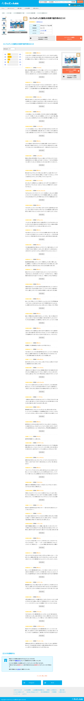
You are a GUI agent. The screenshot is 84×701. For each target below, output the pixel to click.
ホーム (3, 8)
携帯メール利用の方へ (52, 690)
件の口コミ (39, 22)
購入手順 (19, 8)
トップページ (17, 694)
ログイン (80, 2)
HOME (3, 13)
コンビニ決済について (19, 692)
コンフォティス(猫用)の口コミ (42, 13)
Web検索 (50, 2)
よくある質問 (27, 8)
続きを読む (41, 62)
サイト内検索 (43, 2)
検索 (73, 1)
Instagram (31, 682)
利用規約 (54, 692)
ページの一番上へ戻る (42, 675)
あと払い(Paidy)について (32, 692)
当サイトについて (11, 8)
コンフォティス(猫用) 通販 (31, 13)
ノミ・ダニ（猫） (9, 13)
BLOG (52, 682)
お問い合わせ (35, 8)
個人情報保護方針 (45, 692)
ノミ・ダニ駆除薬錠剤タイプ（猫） (19, 13)
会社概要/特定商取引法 (38, 690)
